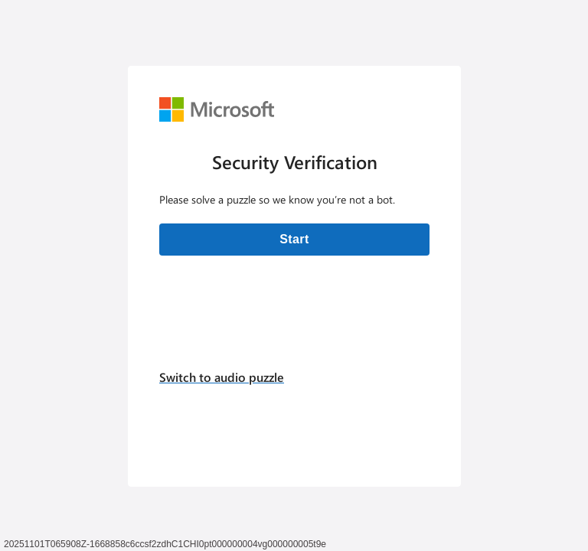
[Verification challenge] (294, 276)
